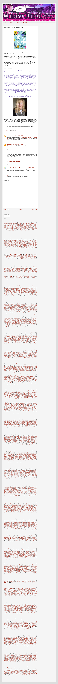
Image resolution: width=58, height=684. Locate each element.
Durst (27, 335)
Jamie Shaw (14, 411)
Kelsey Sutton (21, 458)
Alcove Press (35, 229)
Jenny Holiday (25, 424)
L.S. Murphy (34, 471)
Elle (29, 341)
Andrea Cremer (18, 246)
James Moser (23, 410)
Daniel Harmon (31, 320)
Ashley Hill (22, 256)
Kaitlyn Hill (24, 443)
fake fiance (25, 356)
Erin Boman (13, 353)
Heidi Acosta (16, 390)
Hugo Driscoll (28, 396)
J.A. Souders (30, 405)
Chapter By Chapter (33, 296)
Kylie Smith (26, 470)
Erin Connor (25, 353)
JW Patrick (9, 440)
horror (32, 395)
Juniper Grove (6, 439)
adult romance (17, 227)
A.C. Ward (10, 223)
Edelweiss (10, 337)
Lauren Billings (34, 477)
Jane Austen (29, 411)
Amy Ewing (14, 244)
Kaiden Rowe (11, 443)
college (23, 311)
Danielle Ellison (10, 321)
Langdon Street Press (28, 473)
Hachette (17, 378)
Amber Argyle (28, 241)
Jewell (31, 427)
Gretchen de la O (26, 375)
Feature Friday (34, 357)
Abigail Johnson (16, 225)
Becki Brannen (9, 268)
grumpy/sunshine (23, 376)
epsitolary (5, 352)
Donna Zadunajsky (6, 334)
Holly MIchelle (6, 395)
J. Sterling (27, 404)
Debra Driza (6, 327)
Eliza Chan (22, 339)
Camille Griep (23, 289)
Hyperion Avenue (14, 397)
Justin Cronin (22, 439)
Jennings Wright (6, 424)
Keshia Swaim (10, 460)
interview (24, 402)
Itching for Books (22, 403)
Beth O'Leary (14, 270)
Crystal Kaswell (34, 317)
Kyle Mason (12, 470)
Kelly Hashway (11, 457)
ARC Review (17, 254)
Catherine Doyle (29, 293)
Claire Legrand (32, 307)
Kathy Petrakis (6, 453)
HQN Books (18, 396)
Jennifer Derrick (30, 420)
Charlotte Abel (24, 297)
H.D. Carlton (34, 377)
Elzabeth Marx (14, 344)
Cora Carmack (27, 313)
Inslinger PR (5, 402)
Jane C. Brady (34, 411)
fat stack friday (27, 357)
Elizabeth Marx (6, 341)
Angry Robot (22, 248)
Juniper (35, 438)
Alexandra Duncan (22, 231)
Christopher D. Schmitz (7, 304)
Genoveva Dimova (31, 368)
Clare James (11, 308)
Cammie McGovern (34, 289)
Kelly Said (25, 457)
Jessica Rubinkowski (19, 426)
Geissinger (10, 368)
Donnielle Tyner (12, 334)
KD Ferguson (16, 456)
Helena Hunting (9, 391)
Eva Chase (10, 354)
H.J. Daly (5, 378)
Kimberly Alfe (34, 461)
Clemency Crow (31, 309)
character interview (18, 297)
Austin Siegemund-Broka (16, 260)
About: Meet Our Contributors (13, 22)
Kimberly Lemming (28, 462)
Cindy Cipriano (18, 306)
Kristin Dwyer (8, 468)
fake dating (21, 356)
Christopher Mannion (26, 304)
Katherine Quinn (33, 451)
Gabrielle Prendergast (27, 366)
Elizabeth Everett (9, 340)
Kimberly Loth (34, 462)
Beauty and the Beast (27, 267)
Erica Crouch (27, 352)
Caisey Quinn (17, 288)
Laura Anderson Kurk (29, 474)
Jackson (32, 408)
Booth (6, 279)
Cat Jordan (8, 293)
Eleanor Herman (19, 338)
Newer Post (6, 209)
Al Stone (12, 229)
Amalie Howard (29, 238)
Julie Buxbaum (23, 436)
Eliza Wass (27, 339)
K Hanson (13, 440)
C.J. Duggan (20, 286)
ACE (8, 226)
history (23, 392)
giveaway (33, 370)
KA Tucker (35, 442)
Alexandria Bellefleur (26, 232)
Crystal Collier (29, 317)
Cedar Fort (18, 295)
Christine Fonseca (29, 302)
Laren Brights (5, 474)
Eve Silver (25, 354)
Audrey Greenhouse (6, 259)
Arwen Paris (22, 255)
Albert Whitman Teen (25, 229)
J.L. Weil (35, 406)
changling (10, 296)
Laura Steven (34, 476)
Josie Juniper (35, 434)
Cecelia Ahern (28, 294)
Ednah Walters (16, 337)
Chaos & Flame (27, 296)
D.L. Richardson (17, 319)
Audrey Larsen (17, 259)
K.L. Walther (17, 442)
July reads (26, 438)
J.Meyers (29, 407)
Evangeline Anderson (16, 354)
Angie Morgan (12, 248)
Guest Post (32, 376)
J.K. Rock (27, 406)
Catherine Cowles (23, 293)
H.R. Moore (13, 378)
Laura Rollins (24, 476)
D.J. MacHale (9, 319)
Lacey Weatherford (16, 472)
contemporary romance (10, 313)
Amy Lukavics (35, 244)
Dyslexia (5, 336)
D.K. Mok (13, 319)
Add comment (6, 180)
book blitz (17, 276)
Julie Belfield (17, 436)
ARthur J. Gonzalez (10, 255)
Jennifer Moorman (9, 423)
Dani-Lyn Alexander (19, 320)
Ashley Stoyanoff (33, 256)
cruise (21, 317)
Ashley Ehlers (11, 256)
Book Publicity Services (29, 277)
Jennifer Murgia (15, 423)
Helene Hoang (14, 391)
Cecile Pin (9, 295)
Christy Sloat (31, 305)
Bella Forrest (19, 268)
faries (14, 357)
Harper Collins (28, 383)
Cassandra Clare (26, 292)
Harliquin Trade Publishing (26, 382)
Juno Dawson (11, 439)
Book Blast (10, 276)
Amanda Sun (26, 240)
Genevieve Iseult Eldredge (23, 368)
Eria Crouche (9, 352)
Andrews (17, 247)
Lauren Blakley (12, 478)
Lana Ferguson (15, 473)
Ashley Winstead (6, 257)
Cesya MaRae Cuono (28, 295)
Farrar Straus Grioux (19, 357)
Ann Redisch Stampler (15, 249)
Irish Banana (7, 403)
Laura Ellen (11, 475)
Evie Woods (6, 355)
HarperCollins (6, 385)
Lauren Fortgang (30, 478)
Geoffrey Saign (9, 369)
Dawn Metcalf (24, 325)
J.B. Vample (35, 405)
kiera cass (32, 460)
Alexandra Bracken (9, 231)
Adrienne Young (12, 227)
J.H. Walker (18, 406)
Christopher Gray (13, 304)
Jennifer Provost (27, 423)
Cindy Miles (23, 306)
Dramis (5, 335)
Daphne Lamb (25, 322)
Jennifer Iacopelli (34, 421)
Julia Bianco (26, 435)
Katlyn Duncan (10, 455)
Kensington (20, 459)
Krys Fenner (14, 469)
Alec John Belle (7, 230)
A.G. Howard (19, 223)
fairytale (10, 356)
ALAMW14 (19, 229)
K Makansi (17, 440)
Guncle (11, 377)
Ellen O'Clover (26, 342)
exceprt (10, 355)
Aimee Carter (26, 228)
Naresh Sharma (9, 144)
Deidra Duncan (19, 327)
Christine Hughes (16, 303)
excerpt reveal (21, 355)
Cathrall (10, 294)
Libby (12, 486)
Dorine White (17, 334)
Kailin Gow (15, 443)
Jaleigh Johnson (12, 410)
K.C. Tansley (23, 441)
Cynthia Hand (32, 318)
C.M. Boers (6, 287)
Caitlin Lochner (23, 288)
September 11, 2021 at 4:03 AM (18, 135)
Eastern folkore (35, 336)
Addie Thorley (20, 226)
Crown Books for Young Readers (14, 317)
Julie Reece (27, 437)
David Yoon (5, 325)
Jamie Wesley (19, 411)
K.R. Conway (26, 442)
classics (31, 308)
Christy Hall (19, 305)
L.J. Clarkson (15, 471)
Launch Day (23, 474)
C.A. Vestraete (7, 286)
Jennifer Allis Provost (18, 419)
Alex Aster (17, 230)
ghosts (26, 369)
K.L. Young (21, 442)
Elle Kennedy (10, 342)
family (35, 356)
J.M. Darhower (16, 407)
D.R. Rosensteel (23, 319)
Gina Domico (22, 370)
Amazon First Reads (8, 241)
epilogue (30, 351)
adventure (31, 227)
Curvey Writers (21, 318)
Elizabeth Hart (15, 340)
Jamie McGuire (9, 411)
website (8, 152)
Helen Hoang (32, 390)
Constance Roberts (28, 312)
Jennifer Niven (22, 423)
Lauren (23, 477)
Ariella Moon (35, 254)
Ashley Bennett (34, 255)
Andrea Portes (24, 246)
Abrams (31, 225)
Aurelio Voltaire (28, 259)
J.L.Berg (6, 407)
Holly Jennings (25, 394)
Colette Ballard (35, 310)
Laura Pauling (9, 476)
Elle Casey (32, 341)
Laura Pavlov (13, 476)
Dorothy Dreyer (22, 334)
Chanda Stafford (6, 296)
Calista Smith (27, 288)
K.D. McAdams (28, 441)
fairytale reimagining (15, 356)
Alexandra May (34, 231)
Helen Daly (27, 390)
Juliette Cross (15, 438)
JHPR (34, 427)
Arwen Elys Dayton (17, 255)
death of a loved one (29, 326)
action (15, 226)
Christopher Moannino (34, 304)
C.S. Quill (18, 287)
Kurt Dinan (8, 470)
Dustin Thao (31, 335)
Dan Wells (8, 320)
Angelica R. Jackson (6, 248)
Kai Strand (6, 443)
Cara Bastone (7, 291)
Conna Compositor (12, 312)
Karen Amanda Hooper (21, 444)
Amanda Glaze (20, 239)
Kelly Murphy (21, 457)
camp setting (6, 290)
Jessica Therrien (10, 427)
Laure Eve (19, 477)
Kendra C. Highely (33, 458)
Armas (6, 255)
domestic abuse (18, 333)
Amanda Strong (20, 240)
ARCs (31, 254)
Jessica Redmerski (12, 426)
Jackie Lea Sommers (27, 408)
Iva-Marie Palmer (28, 403)
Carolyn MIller (15, 292)
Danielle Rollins (29, 321)
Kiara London (23, 460)
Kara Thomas (11, 444)
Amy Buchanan (35, 243)
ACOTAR (12, 226)
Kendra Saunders (6, 459)
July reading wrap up (21, 438)
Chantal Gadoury (21, 296)
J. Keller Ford (15, 404)
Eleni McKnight (34, 338)
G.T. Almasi (16, 366)
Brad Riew (19, 279)
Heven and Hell (30, 391)
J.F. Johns (14, 406)
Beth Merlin (9, 270)
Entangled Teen (8, 351)
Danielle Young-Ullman (8, 322)
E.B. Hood (13, 336)
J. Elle (11, 404)
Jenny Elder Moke (19, 424)
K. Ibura (28, 440)
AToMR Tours (30, 257)
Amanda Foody (9, 239)
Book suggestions (7, 278)
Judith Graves (16, 435)
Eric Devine (14, 352)
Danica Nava (25, 320)
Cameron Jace (18, 289)
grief (36, 375)
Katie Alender (11, 453)
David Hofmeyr (24, 324)
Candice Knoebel (34, 290)
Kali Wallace (28, 443)
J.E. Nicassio (10, 406)
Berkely (23, 268)
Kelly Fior (6, 457)
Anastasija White (12, 246)
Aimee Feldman (31, 228)
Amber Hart (20, 242)
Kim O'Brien (20, 461)
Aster (26, 257)
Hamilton (34, 378)
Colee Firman (29, 310)
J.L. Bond (32, 406)
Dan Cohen (32, 319)
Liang (9, 486)
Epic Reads (26, 351)
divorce (8, 333)
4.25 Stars (10, 222)
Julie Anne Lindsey (7, 436)
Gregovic (21, 375)
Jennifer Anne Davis (26, 419)
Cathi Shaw (6, 294)
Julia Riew (30, 435)
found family (15, 363)
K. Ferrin (24, 440)
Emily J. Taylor (25, 345)
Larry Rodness (11, 474)
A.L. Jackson (32, 223)
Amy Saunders (25, 245)
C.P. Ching (14, 287)
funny (9, 365)
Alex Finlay (21, 230)
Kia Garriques (18, 460)
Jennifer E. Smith (9, 421)
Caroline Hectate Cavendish (8, 292)
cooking (22, 313)
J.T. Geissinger (6, 408)
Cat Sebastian (13, 293)
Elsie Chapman (27, 343)
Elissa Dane (18, 339)
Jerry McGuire (35, 424)
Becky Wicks (14, 268)
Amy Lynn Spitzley (7, 245)
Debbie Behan (35, 326)
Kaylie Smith (6, 456)
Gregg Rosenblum (16, 375)
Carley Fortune (25, 291)
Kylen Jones (22, 470)
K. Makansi (31, 440)
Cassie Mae (32, 292)
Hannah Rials (10, 381)
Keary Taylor (20, 456)
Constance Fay (22, 312)
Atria (34, 257)
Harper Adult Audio (8, 383)
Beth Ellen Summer (31, 269)
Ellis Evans (17, 343)
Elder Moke (9, 338)
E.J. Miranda (26, 336)
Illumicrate (24, 398)
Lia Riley (6, 486)
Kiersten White (9, 461)
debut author (14, 327)
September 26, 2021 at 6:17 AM (18, 144)
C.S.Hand (22, 287)
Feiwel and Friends (17, 358)
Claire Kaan (27, 307)
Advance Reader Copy (25, 227)
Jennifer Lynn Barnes (29, 422)
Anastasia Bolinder (6, 246)
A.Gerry (24, 223)
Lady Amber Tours (29, 472)
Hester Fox (25, 391)
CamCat (13, 289)
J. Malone (23, 404)
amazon (35, 240)
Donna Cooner (28, 333)
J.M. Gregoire (21, 407)
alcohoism (30, 229)
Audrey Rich (22, 259)
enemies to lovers (13, 350)
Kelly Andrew (35, 456)
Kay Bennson (25, 455)
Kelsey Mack (11, 458)
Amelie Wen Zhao (31, 242)
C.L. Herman (35, 286)
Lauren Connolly (18, 478)
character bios (11, 297)
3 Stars (20, 220)
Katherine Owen (27, 451)
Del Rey (23, 327)
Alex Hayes (25, 230)
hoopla (22, 395)
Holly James (20, 394)
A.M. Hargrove (10, 224)
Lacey (11, 472)
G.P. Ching (16, 365)
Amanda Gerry (15, 239)
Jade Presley (25, 409)
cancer (24, 290)
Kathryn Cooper (17, 452)
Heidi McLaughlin (22, 390)
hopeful (29, 395)
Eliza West (31, 339)
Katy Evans (20, 455)
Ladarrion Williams (22, 472)
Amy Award (21, 243)
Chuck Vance (8, 306)
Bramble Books (33, 279)
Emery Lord (19, 344)
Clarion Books (21, 308)
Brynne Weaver (21, 285)
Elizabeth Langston (21, 340)
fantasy (9, 357)
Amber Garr (5, 242)
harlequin (25, 381)
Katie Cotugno (20, 453)
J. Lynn (19, 404)
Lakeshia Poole (10, 473)
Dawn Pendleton (30, 325)
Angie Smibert (17, 248)
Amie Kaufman (8, 243)
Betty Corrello (23, 271)
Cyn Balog (26, 318)
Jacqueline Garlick (19, 409)
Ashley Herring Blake (17, 256)
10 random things (22, 219)
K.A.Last (15, 441)
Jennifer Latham (23, 422)
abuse (35, 225)
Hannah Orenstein (29, 380)
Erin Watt (30, 353)
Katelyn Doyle (9, 451)
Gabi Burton (21, 366)
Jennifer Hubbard (28, 421)
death (24, 326)
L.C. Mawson (35, 470)
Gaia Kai (32, 366)
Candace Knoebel (28, 290)
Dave (8, 324)
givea (30, 370)
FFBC (27, 358)
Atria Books (6, 258)
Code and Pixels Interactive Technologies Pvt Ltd (15, 167)
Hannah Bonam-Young (12, 379)
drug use (18, 335)
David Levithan (34, 324)
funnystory (12, 365)
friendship (6, 365)
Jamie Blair (32, 410)
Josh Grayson (24, 434)
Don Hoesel (23, 333)
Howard (14, 396)
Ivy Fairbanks (34, 403)
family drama (5, 357)
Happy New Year (20, 381)
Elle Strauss (21, 342)
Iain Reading (12, 398)
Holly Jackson (15, 394)
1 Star (14, 219)
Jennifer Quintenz (33, 423)
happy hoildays (15, 381)
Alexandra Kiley (28, 231)
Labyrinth (5, 472)
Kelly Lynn (16, 457)
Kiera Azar (27, 460)
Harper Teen (13, 384)
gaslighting (26, 367)
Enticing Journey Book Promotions (17, 351)
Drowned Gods (13, 335)
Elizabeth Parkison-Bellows (13, 341)
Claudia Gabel (35, 308)
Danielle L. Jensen (16, 321)
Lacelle (8, 472)
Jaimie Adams (35, 409)
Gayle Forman (31, 367)
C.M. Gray (10, 287)
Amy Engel (10, 244)
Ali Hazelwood (27, 233)
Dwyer (35, 335)
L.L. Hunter (20, 471)
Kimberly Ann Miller (7, 462)
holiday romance (30, 393)
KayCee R (29, 455)
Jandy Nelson (24, 411)
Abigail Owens (27, 225)
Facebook (28, 355)
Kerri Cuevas (34, 459)
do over (14, 333)
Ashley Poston (27, 256)
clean (13, 309)
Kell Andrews (25, 456)
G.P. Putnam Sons (21, 365)
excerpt (14, 355)
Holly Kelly (34, 394)
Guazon (27, 376)
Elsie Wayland (9, 344)
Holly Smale (16, 395)
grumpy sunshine (10, 376)
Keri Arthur (29, 459)
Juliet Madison (9, 438)
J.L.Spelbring (10, 407)
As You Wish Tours (27, 255)
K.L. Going (8, 442)
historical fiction (13, 392)
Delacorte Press (6, 328)
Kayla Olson (34, 455)
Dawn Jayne (15, 325)
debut (10, 327)
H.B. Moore (29, 377)
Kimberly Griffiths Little (20, 462)
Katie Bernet (15, 453)
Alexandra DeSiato (16, 231)
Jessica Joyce (28, 425)
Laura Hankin (16, 475)
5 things (30, 222)
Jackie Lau (21, 408)
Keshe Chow (5, 460)
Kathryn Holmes (23, 452)
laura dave (35, 474)
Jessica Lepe (34, 425)
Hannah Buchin (25, 379)
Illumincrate (28, 398)
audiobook (20, 258)
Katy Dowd (15, 455)
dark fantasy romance (26, 323)
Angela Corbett (26, 247)
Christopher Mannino (20, 304)
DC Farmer (10, 326)
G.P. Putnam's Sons (11, 366)
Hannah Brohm (20, 379)
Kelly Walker (29, 457)
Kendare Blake (26, 458)
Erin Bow (17, 353)
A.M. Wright (15, 224)
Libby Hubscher (16, 486)
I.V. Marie (32, 397)
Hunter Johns (8, 397)
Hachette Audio (22, 378)
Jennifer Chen (12, 420)
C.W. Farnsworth (31, 287)
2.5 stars (32, 219)
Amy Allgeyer (16, 243)
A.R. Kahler (20, 224)
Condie (5, 312)
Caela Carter (13, 288)
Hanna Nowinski (6, 379)
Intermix (9, 402)
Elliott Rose (13, 343)
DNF (10, 333)
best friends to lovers (24, 269)
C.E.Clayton (11, 286)
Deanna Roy (20, 326)
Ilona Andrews (33, 398)
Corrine (36, 313)
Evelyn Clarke (31, 354)
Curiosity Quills (10, 318)
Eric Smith (23, 352)
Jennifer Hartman (16, 421)
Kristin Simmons (13, 468)
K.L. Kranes (12, 442)
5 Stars (25, 222)
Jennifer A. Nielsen (11, 419)
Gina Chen (8, 370)
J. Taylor (31, 404)
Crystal (24, 317)
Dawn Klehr (19, 325)
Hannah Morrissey (14, 380)
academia (5, 226)
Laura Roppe (29, 476)
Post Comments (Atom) (12, 211)
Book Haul (33, 276)
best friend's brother (17, 269)
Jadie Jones (30, 409)
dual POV (21, 335)
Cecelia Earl (32, 294)
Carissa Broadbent (19, 291)
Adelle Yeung (25, 226)
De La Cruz (15, 326)
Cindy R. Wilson (28, 306)
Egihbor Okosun (31, 337)
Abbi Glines (30, 224)
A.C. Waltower (6, 223)
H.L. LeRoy (9, 378)
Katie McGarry (12, 454)
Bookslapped (30, 278)
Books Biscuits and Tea (24, 278)
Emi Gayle (23, 344)
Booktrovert (35, 278)
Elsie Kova (32, 343)
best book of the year (11, 269)
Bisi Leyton (32, 271)
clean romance (18, 309)
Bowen (16, 279)
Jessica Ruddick (25, 426)
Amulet (12, 243)
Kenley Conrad (12, 459)
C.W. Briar (26, 287)
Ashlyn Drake (11, 257)
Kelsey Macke (16, 458)
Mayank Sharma (9, 135)
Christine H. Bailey (10, 303)
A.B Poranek (34, 222)
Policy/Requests (24, 22)
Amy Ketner (30, 244)
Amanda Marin (31, 239)
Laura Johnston (32, 475)
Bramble (28, 279)
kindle (24, 463)
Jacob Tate (14, 409)
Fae (31, 355)
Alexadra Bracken (30, 230)
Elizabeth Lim (33, 340)
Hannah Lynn (8, 380)
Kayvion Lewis (11, 456)
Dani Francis (13, 320)
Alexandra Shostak (12, 232)
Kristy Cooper (32, 468)
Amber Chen (34, 241)
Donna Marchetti (33, 333)
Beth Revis (24, 270)
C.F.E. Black (15, 286)
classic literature (26, 308)
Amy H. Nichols (19, 244)
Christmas (34, 303)
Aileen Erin (22, 228)
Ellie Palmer (9, 343)
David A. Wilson (12, 324)
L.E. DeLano (6, 471)
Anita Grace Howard (27, 248)
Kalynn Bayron (34, 443)
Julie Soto (32, 437)
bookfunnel (16, 278)
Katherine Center (15, 451)
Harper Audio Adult (15, 383)
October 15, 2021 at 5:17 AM (14, 152)
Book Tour (12, 278)
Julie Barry (12, 436)
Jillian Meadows (14, 428)
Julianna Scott (35, 435)
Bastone (13, 267)
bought (13, 279)
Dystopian (8, 336)
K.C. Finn (19, 441)
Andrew (8, 247)
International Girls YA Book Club (16, 402)
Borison (9, 279)
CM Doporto (20, 310)
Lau (20, 474)
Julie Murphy (23, 437)
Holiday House (20, 393)
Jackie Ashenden (16, 408)
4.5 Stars (14, 222)
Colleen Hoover (13, 311)
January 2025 (15, 413)
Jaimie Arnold (7, 410)
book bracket (21, 276)
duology (25, 335)
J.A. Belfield (16, 405)
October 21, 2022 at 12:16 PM (16, 161)
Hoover (26, 395)
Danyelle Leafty (20, 322)
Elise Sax (9, 339)
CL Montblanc (17, 307)
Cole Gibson (25, 310)
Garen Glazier (9, 367)
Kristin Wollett (23, 468)
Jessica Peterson (6, 426)
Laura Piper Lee (19, 476)
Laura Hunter (27, 475)
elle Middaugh (16, 342)
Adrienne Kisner (6, 227)
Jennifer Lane (18, 422)
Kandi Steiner (6, 444)
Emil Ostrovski (34, 344)
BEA (16, 267)
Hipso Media (35, 391)
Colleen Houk (19, 311)
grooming (6, 376)
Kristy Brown (27, 468)
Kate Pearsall (27, 450)
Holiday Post (25, 393)
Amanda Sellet (15, 240)
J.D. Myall (6, 406)
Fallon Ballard (30, 356)
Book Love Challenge (7, 277)
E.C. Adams (17, 336)
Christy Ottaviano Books (25, 305)
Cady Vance (8, 288)
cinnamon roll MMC (6, 307)
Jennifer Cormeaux (24, 420)
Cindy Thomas (34, 306)
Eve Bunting (21, 354)
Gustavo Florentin (16, 377)
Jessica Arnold (17, 425)
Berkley (27, 268)
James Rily (27, 410)
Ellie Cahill (31, 342)
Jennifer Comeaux (17, 420)
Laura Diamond (7, 475)
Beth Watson (34, 270)
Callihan (35, 288)
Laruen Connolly (16, 474)
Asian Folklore (22, 257)
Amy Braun (29, 243)
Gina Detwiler (17, 370)
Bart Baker (9, 267)
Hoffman (15, 393)
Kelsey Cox (34, 457)
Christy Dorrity (14, 305)
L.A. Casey (30, 470)
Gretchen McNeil (32, 375)
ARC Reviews (27, 254)
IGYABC (20, 398)
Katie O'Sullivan (24, 454)
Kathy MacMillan (33, 452)
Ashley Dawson (6, 256)
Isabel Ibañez (12, 403)
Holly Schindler (11, 395)
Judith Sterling (21, 435)
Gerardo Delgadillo (21, 369)
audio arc (15, 258)
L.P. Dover (29, 471)
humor (32, 396)
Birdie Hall (28, 271)
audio (11, 258)
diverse (5, 333)
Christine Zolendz (28, 303)
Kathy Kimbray (28, 452)
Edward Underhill (21, 337)
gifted (29, 369)
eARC (30, 336)
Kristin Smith (18, 468)
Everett (35, 354)
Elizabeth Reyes (21, 341)
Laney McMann (21, 473)
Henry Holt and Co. (20, 391)
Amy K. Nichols (25, 244)
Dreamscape (8, 335)
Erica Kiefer (32, 352)
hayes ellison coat (10, 175)
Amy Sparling (29, 245)
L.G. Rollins (11, 471)
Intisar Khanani (31, 402)
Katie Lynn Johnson (6, 454)
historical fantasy (7, 392)
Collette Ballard (27, 311)
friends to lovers (34, 364)
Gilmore (5, 370)
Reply (8, 140)
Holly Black (10, 394)
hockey (5, 393)
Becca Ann (32, 267)
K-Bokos (21, 440)
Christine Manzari (22, 303)
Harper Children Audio (22, 383)
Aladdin (16, 229)
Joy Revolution (11, 435)
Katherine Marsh (22, 451)
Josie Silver (6, 435)
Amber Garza (10, 242)
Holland (35, 393)
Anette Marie (21, 247)
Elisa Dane (5, 339)
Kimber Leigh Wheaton (26, 461)
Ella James (26, 341)
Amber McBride (26, 242)
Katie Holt (34, 453)
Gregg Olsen (11, 375)
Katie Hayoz (30, 453)
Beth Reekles (19, 270)
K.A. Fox (35, 440)
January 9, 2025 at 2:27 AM (18, 175)
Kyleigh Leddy (17, 470)
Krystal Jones (19, 469)
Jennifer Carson (6, 420)
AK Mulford (8, 229)
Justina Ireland (28, 439)
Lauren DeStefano (24, 478)
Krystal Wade (24, 469)
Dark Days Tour (19, 323)
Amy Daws (6, 244)
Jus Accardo (17, 439)
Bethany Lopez (6, 271)
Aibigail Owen (17, 228)
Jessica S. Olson (31, 426)
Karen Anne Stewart (30, 444)
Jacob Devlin (10, 409)
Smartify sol (9, 161)
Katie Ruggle (34, 454)
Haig (26, 378)
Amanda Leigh (26, 239)
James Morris (18, 410)
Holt (19, 395)
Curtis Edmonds (15, 318)
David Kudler (28, 324)
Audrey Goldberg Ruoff (32, 258)
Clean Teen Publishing (24, 309)
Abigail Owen (22, 225)
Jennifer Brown (33, 419)
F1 (25, 355)
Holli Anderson (6, 394)
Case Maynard (21, 292)
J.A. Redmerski (25, 405)
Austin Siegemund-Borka (7, 260)
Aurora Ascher (34, 259)
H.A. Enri (21, 377)
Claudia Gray (6, 309)
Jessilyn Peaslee (26, 427)
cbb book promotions (22, 294)
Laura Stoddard (6, 477)
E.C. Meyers (22, 336)
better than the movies (17, 271)
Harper (32, 382)
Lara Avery (34, 473)
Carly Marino (30, 291)
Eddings (6, 337)
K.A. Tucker (10, 441)
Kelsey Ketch (6, 458)
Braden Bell (24, 279)
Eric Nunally (18, 352)
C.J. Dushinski (25, 286)
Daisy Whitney (28, 319)
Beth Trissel (29, 270)
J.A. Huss (20, 405)
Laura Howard (21, 475)
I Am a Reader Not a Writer (22, 397)
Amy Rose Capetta (13, 245)
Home (5, 22)
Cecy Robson (13, 295)
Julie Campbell (28, 436)
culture (6, 318)
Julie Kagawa (17, 437)
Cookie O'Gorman (17, 313)
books (19, 278)
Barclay (28, 266)
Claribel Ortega (16, 308)
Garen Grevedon (14, 367)
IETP (7, 145)
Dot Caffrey (27, 334)
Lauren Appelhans (27, 477)
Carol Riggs (35, 291)
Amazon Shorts (23, 241)
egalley (26, 337)
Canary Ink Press (11, 290)
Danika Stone (14, 322)
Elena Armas (29, 338)
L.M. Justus (24, 471)
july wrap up (30, 438)
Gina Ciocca (12, 370)
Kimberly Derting (13, 462)
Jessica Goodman (22, 425)
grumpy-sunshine (16, 376)
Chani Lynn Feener (15, 296)
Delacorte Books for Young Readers (31, 327)
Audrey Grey (12, 259)
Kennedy (17, 459)
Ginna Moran (27, 370)
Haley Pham (30, 378)
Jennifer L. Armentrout (9, 422)
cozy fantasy (21, 316)
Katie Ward (5, 455)
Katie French (25, 453)
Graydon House (6, 375)
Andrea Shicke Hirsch (30, 246)
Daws (7, 326)
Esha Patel (34, 353)
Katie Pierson (29, 454)
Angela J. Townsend (32, 247)
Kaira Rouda (20, 443)
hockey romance (9, 393)
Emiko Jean (28, 344)
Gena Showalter (15, 368)
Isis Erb (17, 403)
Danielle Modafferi (23, 321)
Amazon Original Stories (15, 241)
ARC (10, 254)
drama (35, 334)
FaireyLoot (35, 355)
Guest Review (6, 377)
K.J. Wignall (33, 441)
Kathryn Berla (12, 452)
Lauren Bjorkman (6, 478)
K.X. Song (31, 442)
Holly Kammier (30, 394)
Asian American (16, 257)
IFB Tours (16, 398)
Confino (8, 312)
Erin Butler (21, 353)
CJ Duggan (12, 307)
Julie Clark (32, 436)
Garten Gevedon (20, 367)
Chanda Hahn (34, 295)
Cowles (14, 316)
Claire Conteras (22, 307)
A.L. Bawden (27, 223)
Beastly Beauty (20, 267)
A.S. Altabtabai (25, 224)
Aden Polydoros (30, 226)
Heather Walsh (6, 390)
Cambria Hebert (7, 289)
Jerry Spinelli (6, 425)
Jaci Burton (10, 408)
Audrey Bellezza (25, 258)
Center (23, 295)
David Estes (17, 324)
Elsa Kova (22, 343)
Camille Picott (28, 289)
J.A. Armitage (11, 405)
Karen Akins (15, 444)
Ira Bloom (35, 402)
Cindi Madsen (13, 306)
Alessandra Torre (12, 230)
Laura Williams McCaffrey (12, 477)
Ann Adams (32, 248)
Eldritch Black (14, 338)
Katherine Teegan (6, 452)
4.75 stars (19, 222)
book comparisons (26, 276)
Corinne (32, 313)
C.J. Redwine (30, 286)
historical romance (18, 392)
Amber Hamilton (16, 242)
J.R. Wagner (34, 407)
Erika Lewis (9, 353)
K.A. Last (6, 441)
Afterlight (11, 228)
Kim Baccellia (15, 461)
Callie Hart (31, 288)
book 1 (5, 276)
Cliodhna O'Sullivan (9, 310)
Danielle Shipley (34, 321)
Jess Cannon (11, 425)
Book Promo (21, 277)
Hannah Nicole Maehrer (22, 380)
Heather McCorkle (15, 389)
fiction (31, 358)
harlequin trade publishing (18, 382)
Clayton (11, 309)
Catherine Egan (34, 293)
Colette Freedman (7, 311)
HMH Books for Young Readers (31, 392)
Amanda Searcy (9, 240)
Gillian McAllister (33, 369)
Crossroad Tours (6, 317)
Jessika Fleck (21, 427)
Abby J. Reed (35, 224)
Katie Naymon (19, 454)
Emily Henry (20, 345)
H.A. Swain (25, 377)
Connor (18, 312)
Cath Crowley (17, 293)
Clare (7, 308)
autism (27, 260)
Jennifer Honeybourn (22, 421)
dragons (31, 334)
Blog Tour (30, 272)
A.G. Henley (14, 223)
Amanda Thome (31, 240)
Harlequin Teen (9, 382)
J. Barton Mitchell (6, 404)
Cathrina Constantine (15, 294)
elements (24, 338)
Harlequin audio (30, 381)
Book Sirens (35, 277)
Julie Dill (12, 437)
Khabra (14, 460)
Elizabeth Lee (28, 340)
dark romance (32, 323)
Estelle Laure (5, 354)
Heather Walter (11, 390)
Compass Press (33, 311)
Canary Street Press (18, 290)
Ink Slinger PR (26, 400)
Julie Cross (8, 437)
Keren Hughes (25, 459)
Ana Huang (34, 245)
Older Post (34, 209)
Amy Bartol (25, 243)
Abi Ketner (11, 225)
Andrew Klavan (13, 247)
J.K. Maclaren (23, 406)
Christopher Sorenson (8, 305)
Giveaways (13, 372)
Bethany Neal (11, 271)
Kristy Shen (9, 469)
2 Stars (27, 219)
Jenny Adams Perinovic (12, 424)
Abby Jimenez (7, 225)
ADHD (35, 226)
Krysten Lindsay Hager (30, 469)
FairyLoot (6, 356)
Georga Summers (15, 369)
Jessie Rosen (16, 427)
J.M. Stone (25, 407)
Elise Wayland (14, 339)
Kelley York (29, 456)
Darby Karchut (31, 322)
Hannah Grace (31, 379)
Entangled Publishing (33, 350)
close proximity (16, 310)
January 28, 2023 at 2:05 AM (29, 167)
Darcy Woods (8, 323)
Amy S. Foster (19, 245)
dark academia (14, 323)
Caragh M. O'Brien (12, 291)
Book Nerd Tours (14, 277)
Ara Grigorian (6, 254)
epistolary (34, 351)
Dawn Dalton (10, 325)
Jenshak (30, 424)
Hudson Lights (23, 396)
